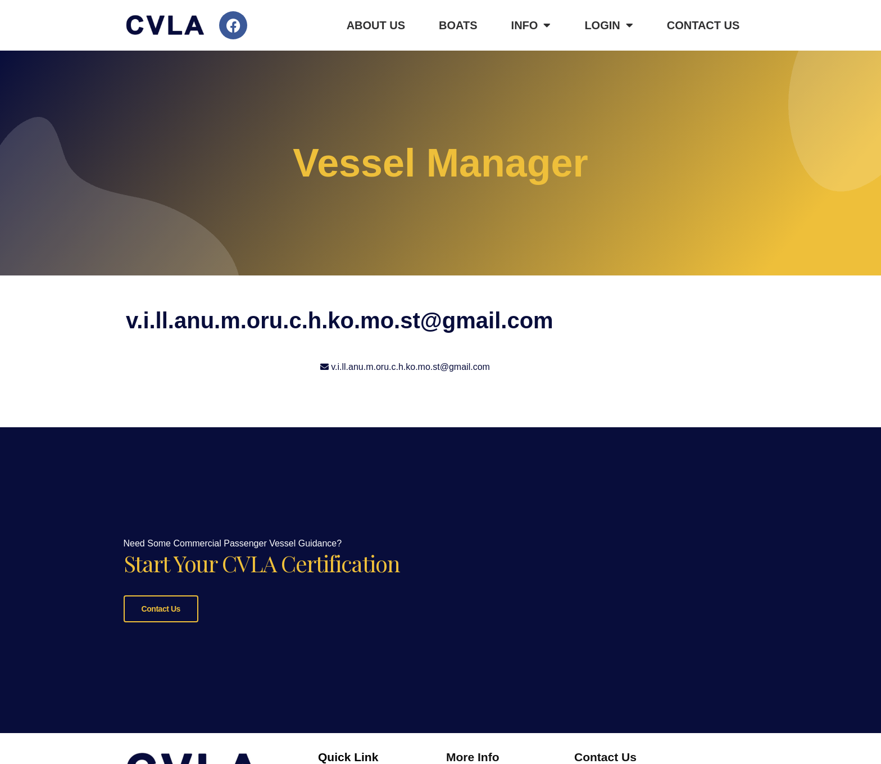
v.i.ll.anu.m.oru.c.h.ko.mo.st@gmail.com (410, 367)
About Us (376, 25)
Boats (458, 25)
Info (531, 25)
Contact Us (703, 25)
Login (608, 25)
